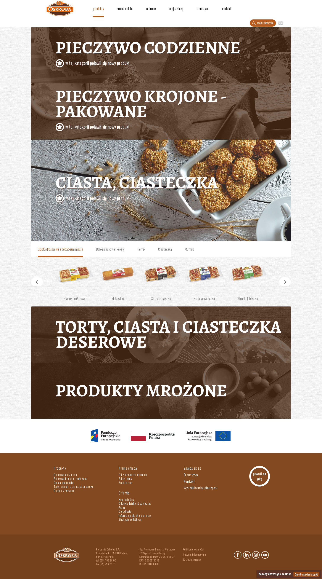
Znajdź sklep (176, 8)
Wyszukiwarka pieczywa (200, 487)
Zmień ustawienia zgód (306, 574)
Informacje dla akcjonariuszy (135, 515)
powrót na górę (259, 476)
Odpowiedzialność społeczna (135, 503)
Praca (122, 507)
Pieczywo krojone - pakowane (70, 478)
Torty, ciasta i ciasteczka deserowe (168, 334)
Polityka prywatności (193, 549)
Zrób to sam (125, 482)
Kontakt (226, 8)
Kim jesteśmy (126, 499)
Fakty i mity (125, 478)
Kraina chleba (125, 8)
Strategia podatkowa (130, 519)
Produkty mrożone (141, 390)
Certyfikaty (125, 511)
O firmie (151, 8)
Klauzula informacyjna (194, 554)
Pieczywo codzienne (172, 53)
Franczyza (202, 8)
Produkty (98, 8)
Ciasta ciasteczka (64, 482)
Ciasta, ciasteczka (172, 188)
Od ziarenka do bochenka (133, 474)
